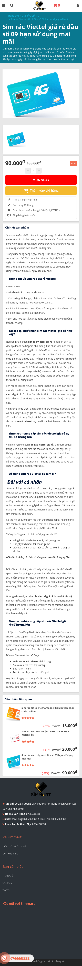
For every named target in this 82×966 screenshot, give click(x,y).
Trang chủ (13, 15)
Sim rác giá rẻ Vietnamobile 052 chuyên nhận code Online (48, 709)
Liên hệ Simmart (11, 853)
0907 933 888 (29, 200)
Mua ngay (41, 180)
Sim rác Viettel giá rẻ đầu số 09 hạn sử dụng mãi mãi (47, 756)
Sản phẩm (8, 883)
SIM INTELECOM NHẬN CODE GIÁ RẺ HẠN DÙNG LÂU (45, 733)
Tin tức (6, 890)
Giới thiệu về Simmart (14, 846)
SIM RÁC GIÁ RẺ (30, 15)
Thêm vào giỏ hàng (41, 190)
